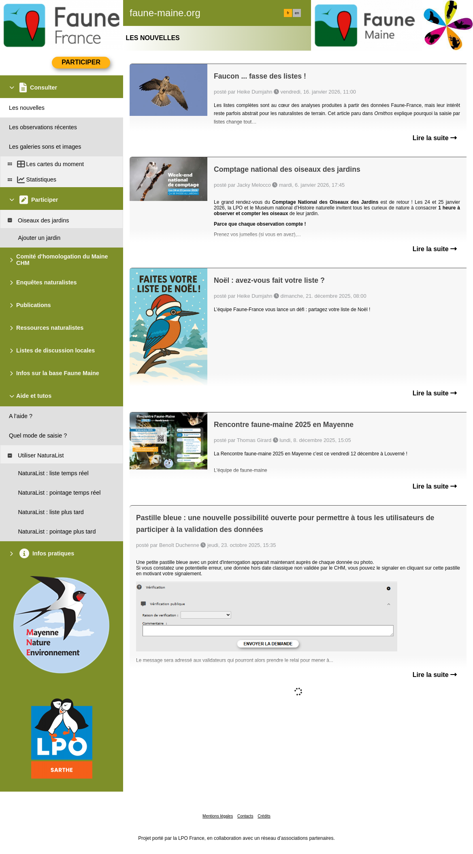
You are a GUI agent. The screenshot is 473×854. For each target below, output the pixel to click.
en (297, 13)
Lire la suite (435, 138)
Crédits (264, 816)
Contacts (245, 816)
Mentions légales (217, 816)
